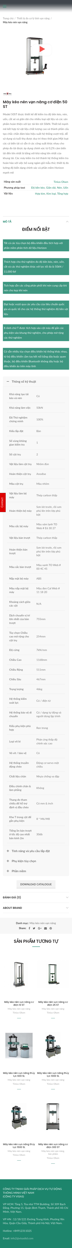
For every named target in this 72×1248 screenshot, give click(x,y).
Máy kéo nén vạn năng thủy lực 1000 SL (53, 1074)
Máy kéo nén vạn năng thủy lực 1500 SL (19, 1146)
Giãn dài (51, 187)
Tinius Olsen (61, 181)
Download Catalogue (36, 884)
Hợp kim (40, 193)
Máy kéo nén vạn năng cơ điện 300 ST (53, 1146)
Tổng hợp (62, 193)
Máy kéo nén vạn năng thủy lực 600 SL (19, 1074)
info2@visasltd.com (22, 1238)
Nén (59, 187)
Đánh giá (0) (12, 897)
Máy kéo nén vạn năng (15, 22)
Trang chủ (8, 18)
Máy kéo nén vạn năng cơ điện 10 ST (19, 1003)
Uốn (65, 187)
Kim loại (51, 193)
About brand (12, 908)
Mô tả (7, 222)
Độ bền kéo (38, 187)
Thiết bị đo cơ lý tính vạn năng (33, 18)
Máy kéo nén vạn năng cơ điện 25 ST (53, 1003)
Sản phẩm (53, 1153)
